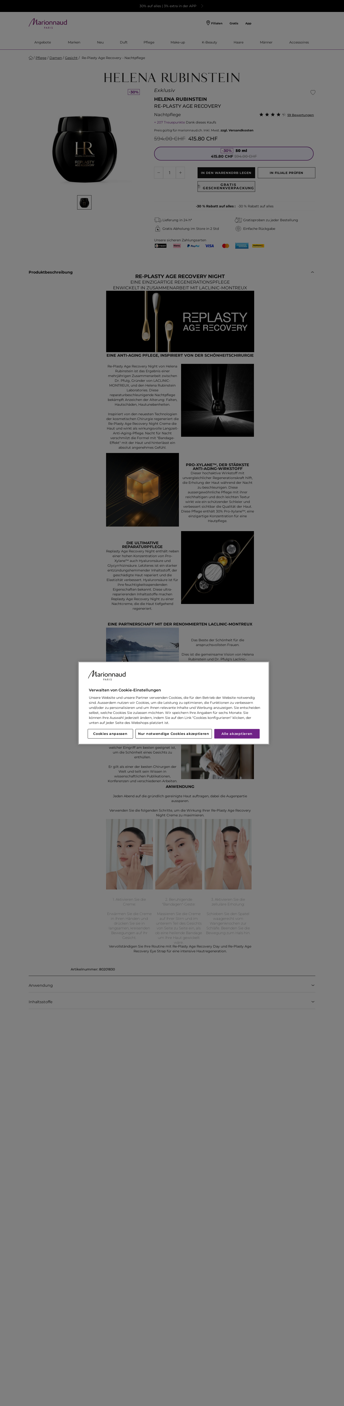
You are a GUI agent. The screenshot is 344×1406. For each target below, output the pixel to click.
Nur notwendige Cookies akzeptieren (173, 734)
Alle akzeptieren (237, 734)
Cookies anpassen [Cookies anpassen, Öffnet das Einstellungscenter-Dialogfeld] (110, 734)
